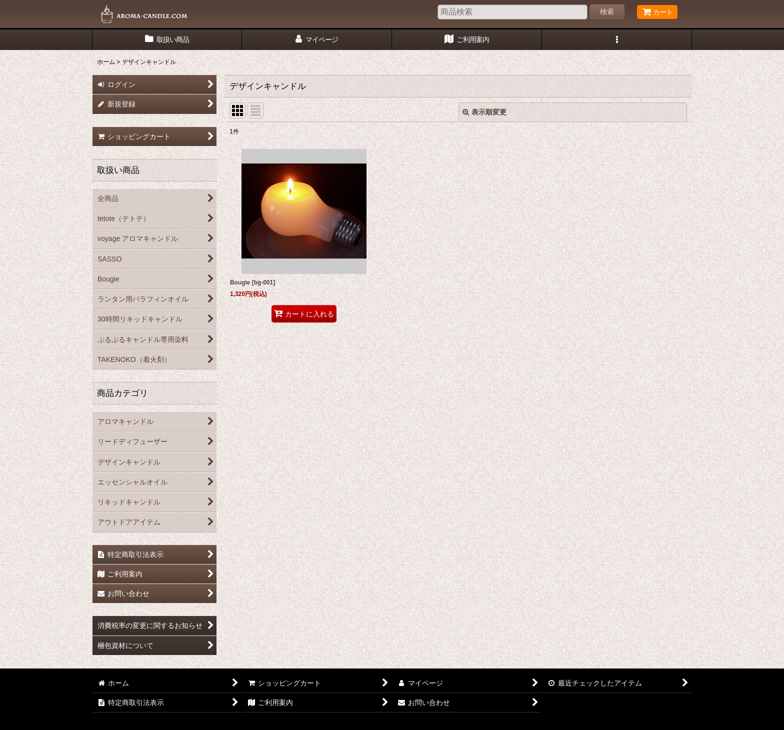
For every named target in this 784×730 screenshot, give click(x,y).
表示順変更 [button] (484, 112)
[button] (617, 40)
